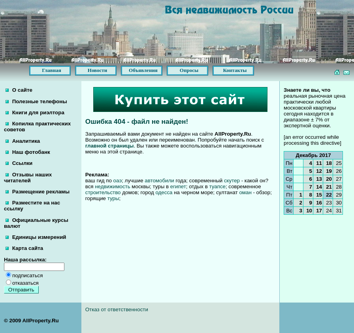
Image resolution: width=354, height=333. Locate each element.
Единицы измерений (36, 237)
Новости (97, 70)
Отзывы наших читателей (28, 178)
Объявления (143, 70)
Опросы (189, 70)
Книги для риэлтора (35, 112)
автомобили (159, 181)
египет (178, 186)
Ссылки (19, 163)
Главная (51, 70)
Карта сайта (24, 248)
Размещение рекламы (38, 192)
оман (245, 192)
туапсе (217, 186)
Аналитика (23, 141)
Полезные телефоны (36, 101)
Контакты (235, 70)
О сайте (19, 90)
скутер (232, 181)
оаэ (117, 181)
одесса (163, 192)
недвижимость (112, 186)
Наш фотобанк (28, 152)
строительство (103, 192)
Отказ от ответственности (116, 309)
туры (113, 198)
